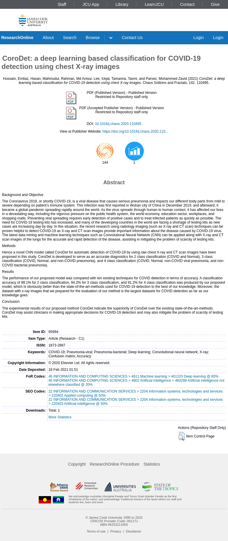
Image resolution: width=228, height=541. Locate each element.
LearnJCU (154, 4)
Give (215, 4)
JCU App (90, 4)
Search (70, 37)
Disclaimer (133, 531)
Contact (187, 4)
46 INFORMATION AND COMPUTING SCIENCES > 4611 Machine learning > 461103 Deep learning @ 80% (133, 376)
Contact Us (132, 37)
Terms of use (96, 531)
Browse (93, 37)
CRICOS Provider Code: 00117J (114, 521)
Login (198, 37)
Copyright (77, 464)
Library (122, 4)
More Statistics (60, 417)
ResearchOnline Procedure (114, 464)
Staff (62, 4)
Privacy (115, 531)
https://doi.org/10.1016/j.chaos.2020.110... (135, 131)
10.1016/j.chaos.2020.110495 (118, 124)
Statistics (151, 464)
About (48, 37)
